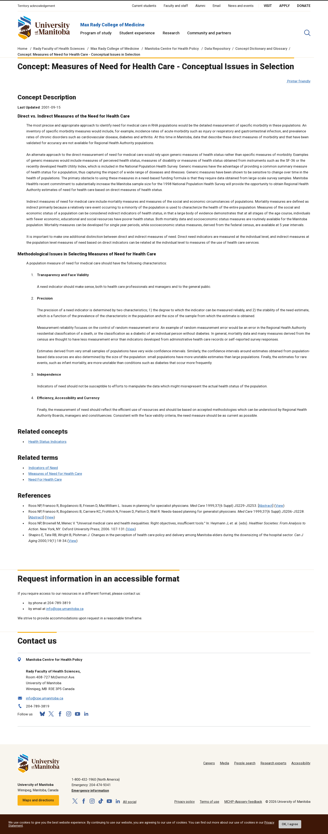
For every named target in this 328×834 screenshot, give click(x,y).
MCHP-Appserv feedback (243, 802)
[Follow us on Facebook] (59, 713)
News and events (241, 6)
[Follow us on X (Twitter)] (51, 713)
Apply (284, 6)
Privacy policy (184, 802)
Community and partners (209, 33)
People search (244, 763)
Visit (268, 6)
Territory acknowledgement (36, 6)
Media (224, 763)
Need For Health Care (45, 479)
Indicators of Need (43, 468)
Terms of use (209, 802)
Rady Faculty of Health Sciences (59, 48)
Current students (144, 6)
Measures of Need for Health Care (55, 473)
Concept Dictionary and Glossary (261, 48)
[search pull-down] (307, 33)
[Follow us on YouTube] (77, 713)
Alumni (200, 6)
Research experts (273, 763)
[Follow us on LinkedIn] (86, 713)
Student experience (137, 33)
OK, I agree (290, 824)
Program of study (95, 33)
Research (171, 33)
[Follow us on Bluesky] (42, 713)
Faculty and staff (176, 6)
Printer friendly (298, 81)
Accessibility (300, 763)
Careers (209, 763)
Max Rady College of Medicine (112, 24)
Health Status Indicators (47, 441)
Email (216, 6)
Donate (303, 6)
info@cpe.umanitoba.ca (64, 609)
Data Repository (217, 48)
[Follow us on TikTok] (100, 801)
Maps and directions (38, 800)
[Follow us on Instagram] (68, 713)
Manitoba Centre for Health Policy (172, 48)
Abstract (265, 505)
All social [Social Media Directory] (129, 802)
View (279, 505)
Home (22, 48)
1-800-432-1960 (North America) (96, 779)
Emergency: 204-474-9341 (91, 785)
